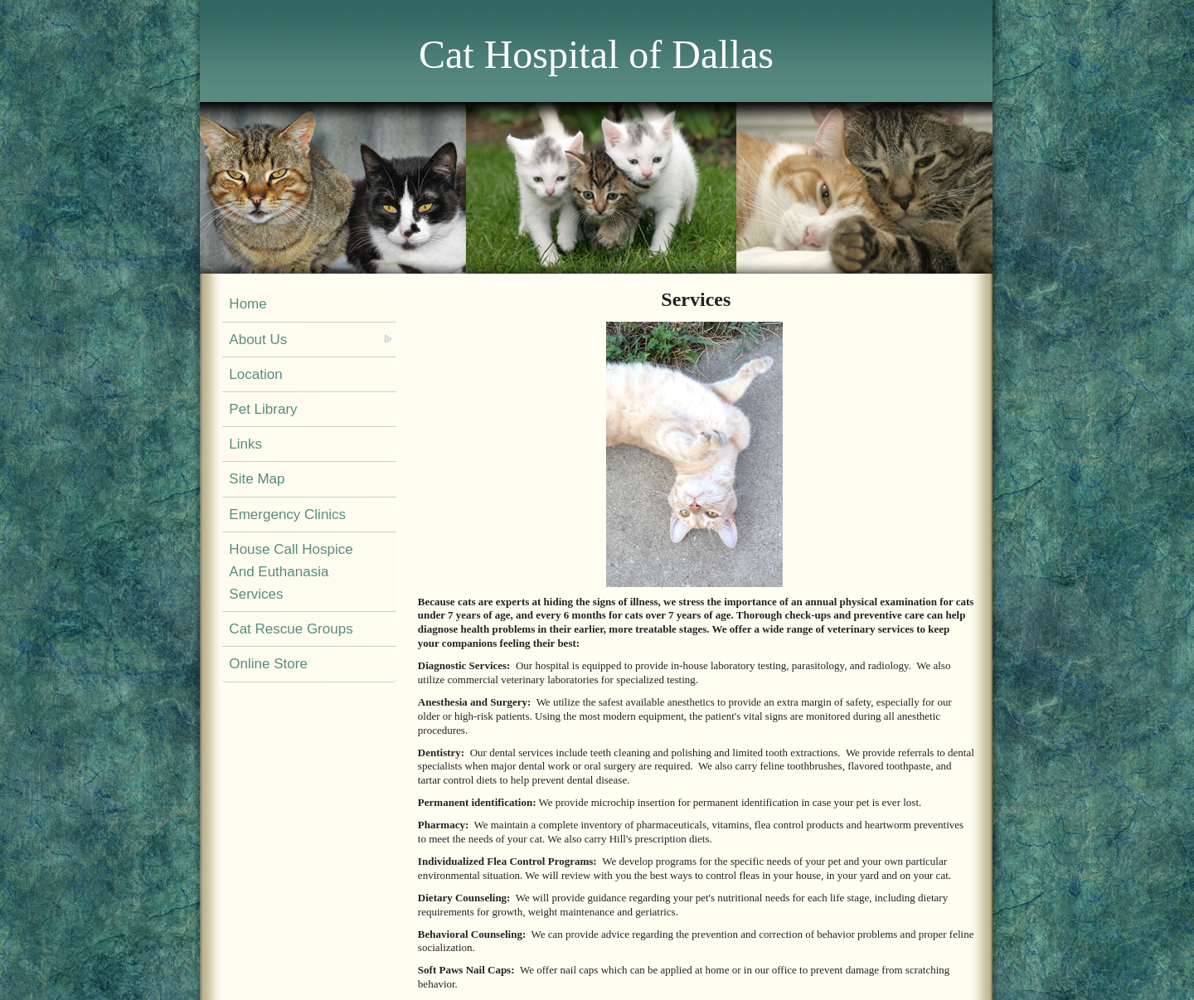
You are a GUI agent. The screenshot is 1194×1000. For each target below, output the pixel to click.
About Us (258, 339)
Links (245, 444)
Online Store (268, 664)
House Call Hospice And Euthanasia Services (290, 571)
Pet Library (263, 409)
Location (255, 374)
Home (247, 304)
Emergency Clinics (287, 514)
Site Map (256, 479)
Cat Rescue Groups (290, 629)
